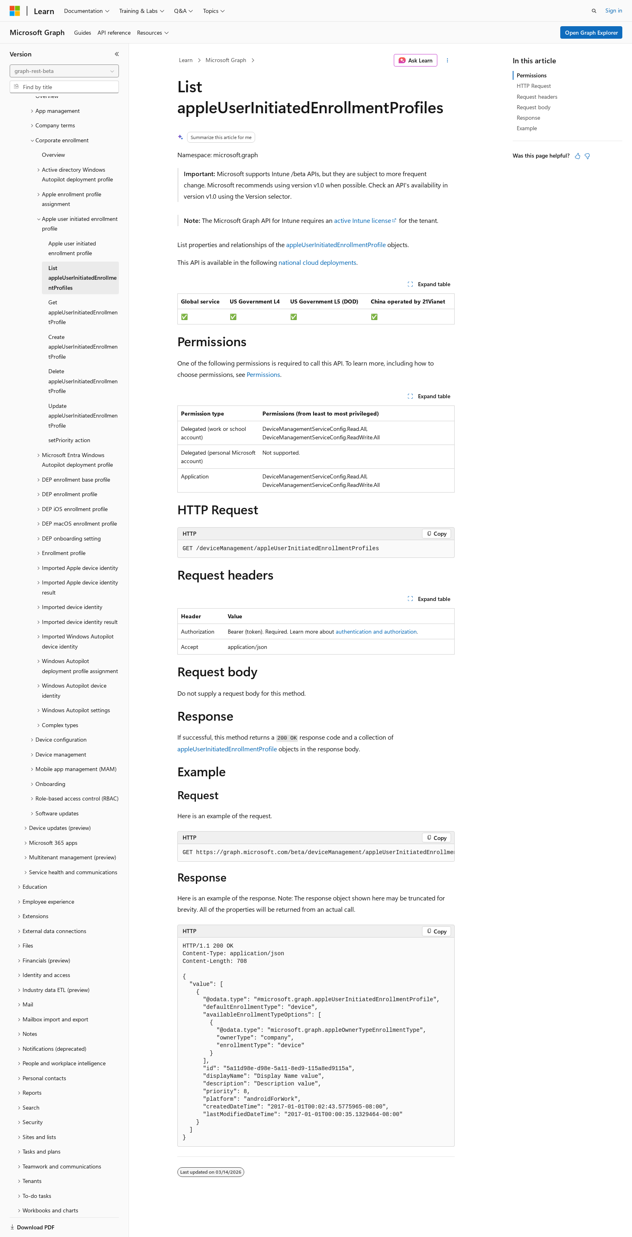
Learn (186, 60)
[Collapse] (116, 54)
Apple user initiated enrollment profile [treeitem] (72, 220)
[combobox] (64, 70)
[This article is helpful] (577, 156)
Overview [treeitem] (53, 127)
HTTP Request (534, 85)
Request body (534, 107)
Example (527, 128)
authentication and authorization (376, 631)
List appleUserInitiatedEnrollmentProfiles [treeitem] (82, 250)
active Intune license (362, 220)
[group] (316, 853)
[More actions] (448, 60)
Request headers (537, 96)
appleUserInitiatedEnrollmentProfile (336, 244)
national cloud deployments (317, 262)
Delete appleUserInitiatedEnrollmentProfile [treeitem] (83, 353)
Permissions (263, 374)
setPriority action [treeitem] (69, 412)
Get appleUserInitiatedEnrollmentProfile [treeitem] (83, 284)
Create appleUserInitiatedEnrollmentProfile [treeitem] (83, 319)
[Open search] (594, 11)
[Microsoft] (15, 11)
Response (528, 117)
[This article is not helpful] (587, 156)
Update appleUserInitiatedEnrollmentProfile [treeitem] (83, 387)
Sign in (613, 10)
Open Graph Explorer (591, 32)
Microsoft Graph (226, 60)
